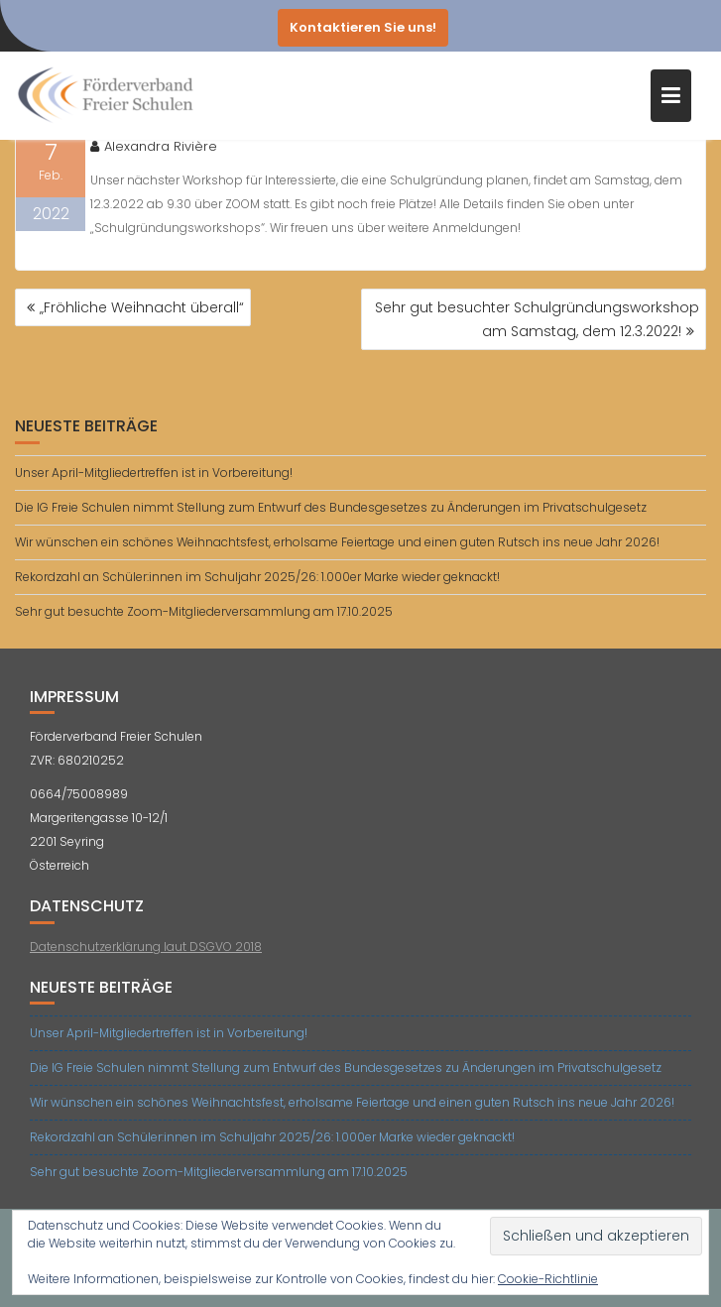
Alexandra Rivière (153, 146)
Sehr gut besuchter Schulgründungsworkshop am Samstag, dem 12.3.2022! (537, 319)
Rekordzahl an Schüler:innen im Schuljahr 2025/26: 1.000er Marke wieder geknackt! (257, 576)
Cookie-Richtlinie (548, 1278)
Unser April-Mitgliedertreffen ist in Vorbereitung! (154, 472)
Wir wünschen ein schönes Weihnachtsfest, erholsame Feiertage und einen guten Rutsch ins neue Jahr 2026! (337, 542)
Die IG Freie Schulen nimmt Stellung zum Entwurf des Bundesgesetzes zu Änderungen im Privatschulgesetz (331, 507)
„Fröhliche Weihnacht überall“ (142, 307)
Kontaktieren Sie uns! (363, 27)
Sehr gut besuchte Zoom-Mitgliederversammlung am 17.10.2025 (204, 611)
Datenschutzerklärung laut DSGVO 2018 (146, 946)
